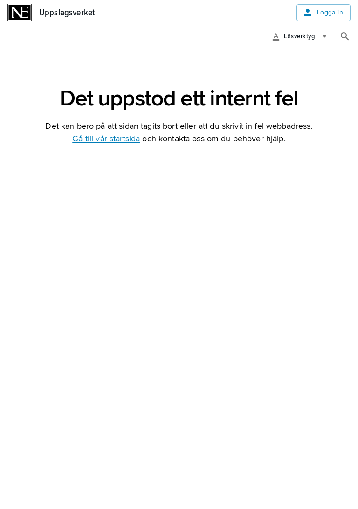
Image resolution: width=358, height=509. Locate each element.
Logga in (322, 12)
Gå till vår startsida (106, 138)
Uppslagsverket (67, 12)
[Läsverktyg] (303, 36)
